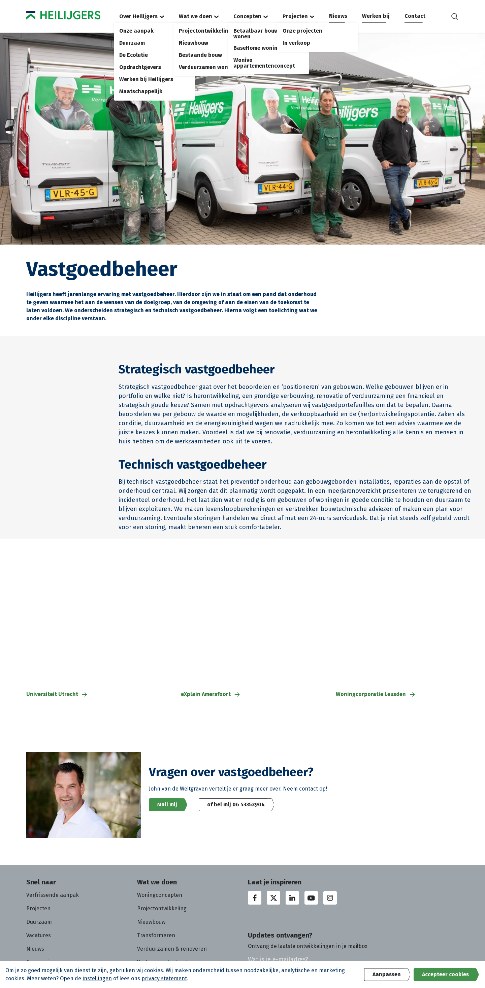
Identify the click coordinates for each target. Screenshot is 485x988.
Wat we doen (199, 16)
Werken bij (376, 16)
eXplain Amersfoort (211, 694)
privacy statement (164, 978)
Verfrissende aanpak (52, 895)
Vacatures (38, 935)
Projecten (298, 16)
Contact (415, 16)
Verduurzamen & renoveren (172, 949)
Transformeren (156, 935)
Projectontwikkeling (162, 908)
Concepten (250, 16)
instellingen (97, 978)
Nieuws (338, 16)
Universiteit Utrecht (57, 694)
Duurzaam (39, 922)
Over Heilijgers (141, 16)
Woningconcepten (159, 895)
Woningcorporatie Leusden (376, 694)
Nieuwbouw (151, 922)
